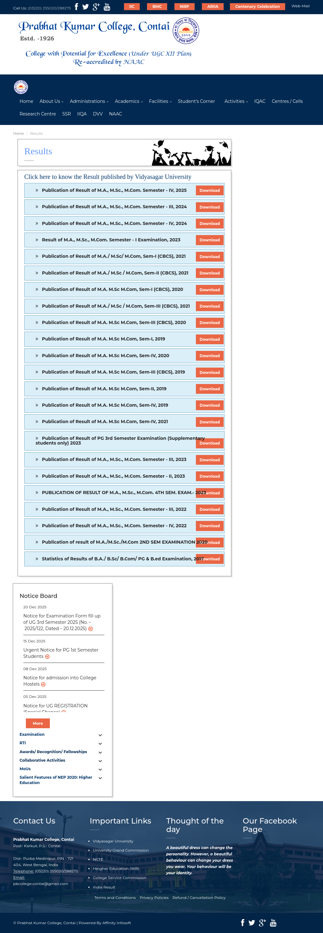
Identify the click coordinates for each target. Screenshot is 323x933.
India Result (104, 887)
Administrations (87, 101)
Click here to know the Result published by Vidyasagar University (107, 176)
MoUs (25, 768)
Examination (32, 734)
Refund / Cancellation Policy (199, 897)
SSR (66, 114)
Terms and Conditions (115, 897)
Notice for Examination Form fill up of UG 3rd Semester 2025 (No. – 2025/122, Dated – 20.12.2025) (62, 622)
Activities (234, 101)
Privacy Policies (154, 897)
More (38, 723)
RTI (23, 743)
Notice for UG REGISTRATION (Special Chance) (55, 709)
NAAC (115, 114)
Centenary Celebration (257, 6)
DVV (98, 114)
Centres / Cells (287, 101)
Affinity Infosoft (117, 922)
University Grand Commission (121, 850)
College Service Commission (120, 877)
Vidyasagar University (113, 841)
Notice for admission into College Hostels (59, 681)
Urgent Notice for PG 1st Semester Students (60, 653)
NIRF (184, 6)
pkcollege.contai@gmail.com (40, 883)
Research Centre (38, 114)
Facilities (158, 101)
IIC (132, 6)
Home (26, 101)
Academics (127, 101)
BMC (157, 6)
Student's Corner (196, 101)
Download (210, 190)
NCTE (98, 859)
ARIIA (212, 6)
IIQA (82, 114)
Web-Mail (300, 5)
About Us (49, 101)
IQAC (260, 101)
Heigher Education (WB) (116, 868)
